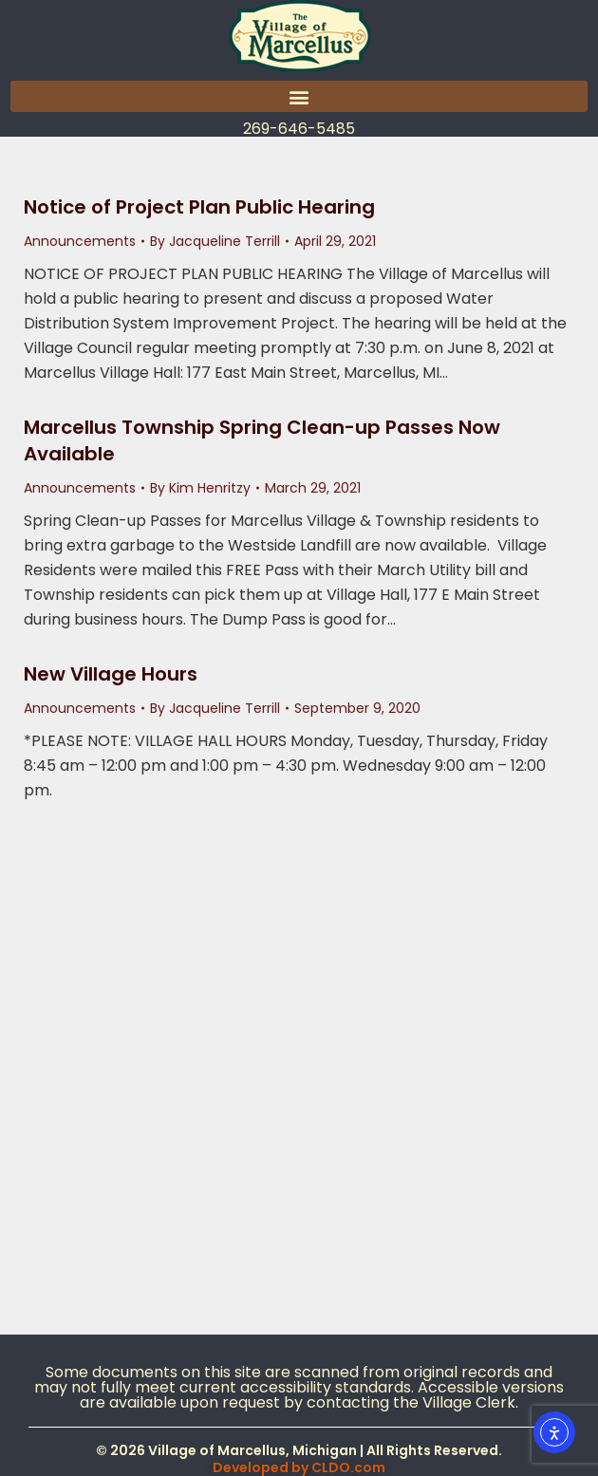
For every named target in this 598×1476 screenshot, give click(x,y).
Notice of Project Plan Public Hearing (199, 207)
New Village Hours (110, 674)
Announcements (80, 241)
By (215, 241)
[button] (298, 96)
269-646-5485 (299, 129)
